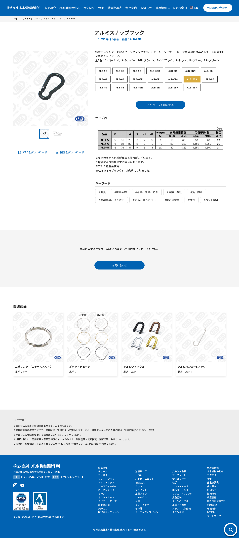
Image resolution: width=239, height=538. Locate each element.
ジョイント (141, 490)
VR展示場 (212, 504)
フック (138, 486)
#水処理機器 (171, 200)
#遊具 (102, 192)
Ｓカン (101, 493)
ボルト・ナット (106, 497)
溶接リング (141, 471)
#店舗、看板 (174, 192)
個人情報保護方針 (216, 501)
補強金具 (140, 482)
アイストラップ (106, 482)
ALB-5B (137, 71)
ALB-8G (210, 79)
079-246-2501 (33, 477)
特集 (101, 8)
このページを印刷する (160, 105)
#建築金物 (120, 192)
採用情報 (161, 8)
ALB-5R (172, 71)
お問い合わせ (219, 8)
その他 (138, 508)
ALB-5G (103, 71)
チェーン (102, 471)
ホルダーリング (180, 490)
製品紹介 (50, 8)
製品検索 (178, 8)
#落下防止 (196, 192)
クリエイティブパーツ (146, 512)
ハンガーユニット (144, 478)
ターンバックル (180, 501)
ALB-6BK (192, 79)
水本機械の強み (69, 8)
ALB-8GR (138, 87)
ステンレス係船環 (181, 508)
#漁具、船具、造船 (146, 192)
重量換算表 (114, 8)
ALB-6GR (138, 79)
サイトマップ (214, 516)
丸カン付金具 (179, 471)
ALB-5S (120, 71)
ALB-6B (120, 79)
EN (194, 8)
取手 (174, 482)
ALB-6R (155, 79)
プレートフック (106, 478)
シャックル (141, 497)
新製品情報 (213, 467)
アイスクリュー (106, 475)
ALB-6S (103, 79)
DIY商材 (211, 512)
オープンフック (106, 490)
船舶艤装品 (104, 504)
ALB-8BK (192, 87)
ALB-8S (103, 87)
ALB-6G (208, 71)
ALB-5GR (155, 71)
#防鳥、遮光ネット (144, 200)
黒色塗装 (177, 497)
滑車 (137, 501)
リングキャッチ (180, 486)
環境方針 (211, 508)
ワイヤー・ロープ (107, 501)
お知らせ (146, 8)
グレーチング (142, 504)
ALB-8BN (173, 87)
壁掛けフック (179, 478)
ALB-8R (155, 87)
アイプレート (179, 475)
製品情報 (103, 467)
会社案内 (131, 8)
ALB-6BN (173, 79)
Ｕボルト (140, 475)
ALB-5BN (190, 71)
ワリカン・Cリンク (182, 493)
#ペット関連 (211, 200)
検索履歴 (211, 497)
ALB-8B (120, 87)
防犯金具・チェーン (108, 512)
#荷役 (191, 200)
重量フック (141, 493)
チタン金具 (178, 512)
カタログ (89, 8)
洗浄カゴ (103, 508)
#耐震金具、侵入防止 (111, 200)
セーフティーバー (107, 486)
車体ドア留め (179, 504)
